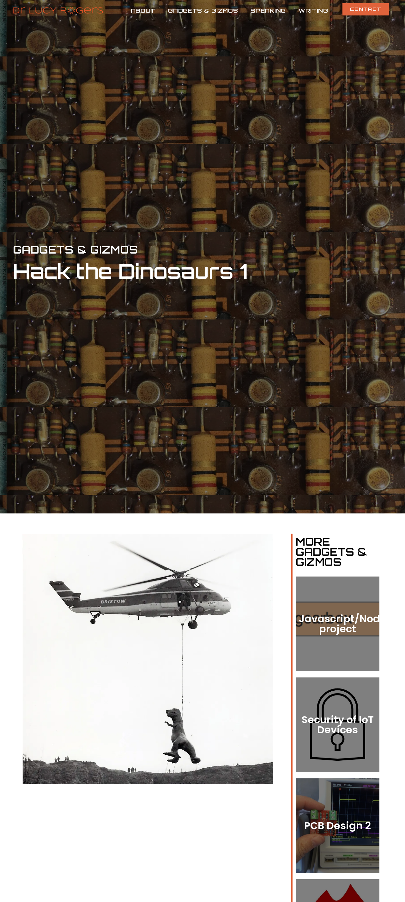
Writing (313, 10)
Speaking (268, 10)
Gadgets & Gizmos (203, 10)
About (143, 10)
